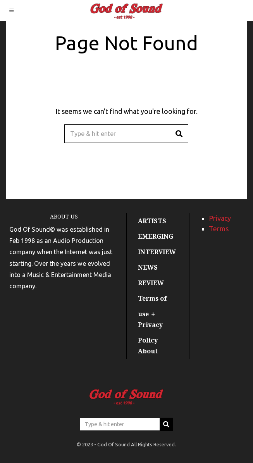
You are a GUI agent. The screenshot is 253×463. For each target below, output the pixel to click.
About (148, 351)
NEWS (148, 267)
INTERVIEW (157, 252)
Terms (219, 228)
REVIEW (151, 283)
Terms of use (152, 306)
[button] (179, 133)
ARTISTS (152, 221)
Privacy (220, 218)
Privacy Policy (150, 332)
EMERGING (155, 236)
